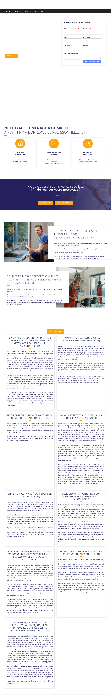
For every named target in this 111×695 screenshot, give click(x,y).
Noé (51, 657)
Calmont (84, 650)
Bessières (58, 650)
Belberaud (50, 650)
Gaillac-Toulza (82, 653)
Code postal (87, 34)
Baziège (34, 650)
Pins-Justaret (59, 657)
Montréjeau (38, 657)
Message (85, 42)
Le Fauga (77, 655)
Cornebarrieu (34, 653)
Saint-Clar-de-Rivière (32, 659)
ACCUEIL (9, 11)
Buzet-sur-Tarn (74, 650)
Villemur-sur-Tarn (68, 659)
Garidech (20, 655)
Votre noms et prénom (71, 26)
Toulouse (44, 659)
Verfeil (51, 659)
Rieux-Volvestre (83, 657)
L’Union (39, 655)
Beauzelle (42, 650)
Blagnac (65, 650)
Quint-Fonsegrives (71, 657)
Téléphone (87, 26)
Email (66, 34)
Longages (85, 655)
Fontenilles (65, 653)
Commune (67, 42)
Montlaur (29, 657)
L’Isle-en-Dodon (30, 655)
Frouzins (73, 653)
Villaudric (57, 659)
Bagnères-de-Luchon (23, 650)
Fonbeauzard (55, 653)
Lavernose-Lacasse (66, 655)
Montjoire (21, 657)
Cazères (25, 653)
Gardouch (91, 653)
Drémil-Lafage (45, 653)
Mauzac (92, 655)
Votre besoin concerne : (71, 51)
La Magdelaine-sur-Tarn (51, 655)
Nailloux (46, 657)
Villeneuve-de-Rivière (82, 659)
